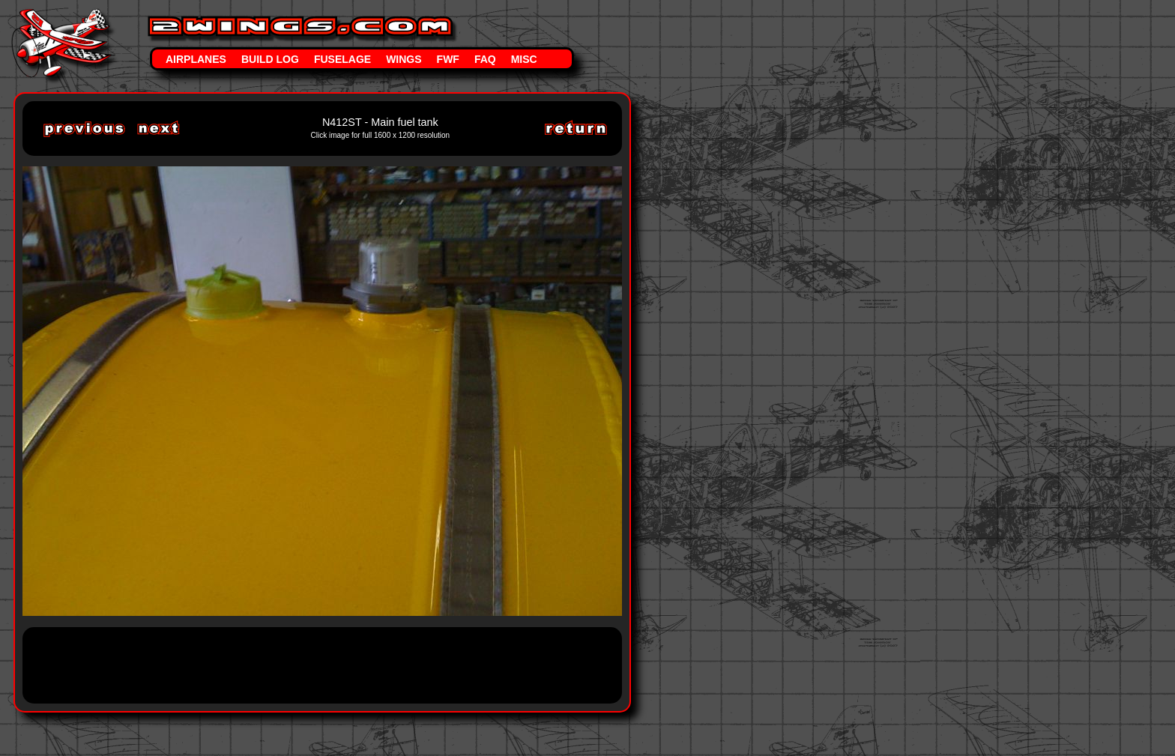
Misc (524, 59)
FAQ (485, 59)
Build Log (270, 59)
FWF (448, 59)
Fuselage (342, 59)
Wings (403, 59)
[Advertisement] (310, 664)
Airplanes (196, 59)
